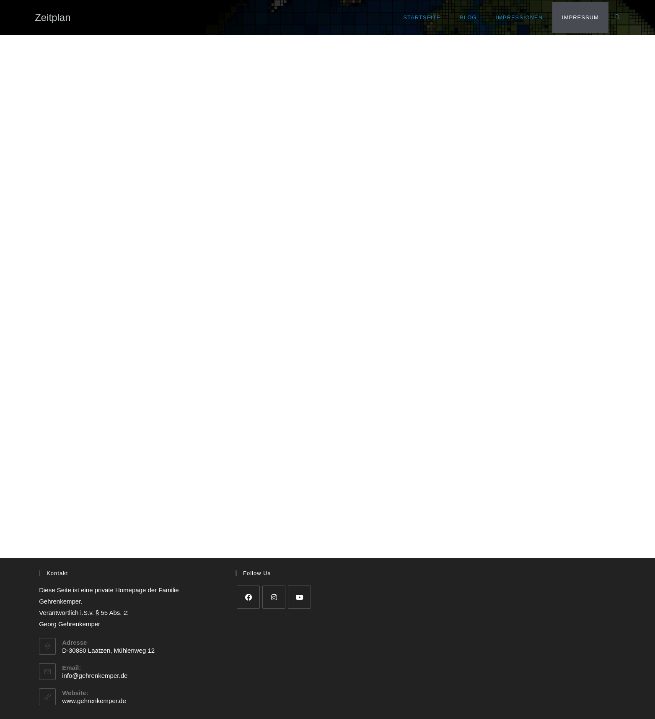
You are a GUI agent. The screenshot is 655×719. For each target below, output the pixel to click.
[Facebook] (248, 597)
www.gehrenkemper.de (94, 700)
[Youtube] (299, 597)
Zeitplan (52, 17)
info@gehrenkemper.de (94, 675)
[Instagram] (273, 597)
